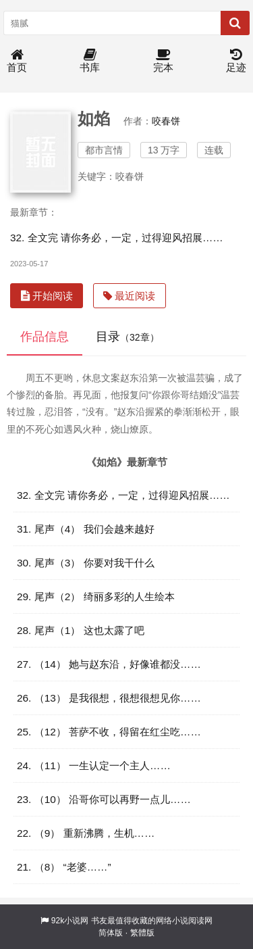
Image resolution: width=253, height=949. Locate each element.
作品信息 (44, 336)
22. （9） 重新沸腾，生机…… (85, 833)
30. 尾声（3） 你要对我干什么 (85, 562)
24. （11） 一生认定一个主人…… (94, 765)
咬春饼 (166, 121)
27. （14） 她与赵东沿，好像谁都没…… (109, 664)
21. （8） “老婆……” (64, 867)
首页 (17, 61)
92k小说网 (69, 920)
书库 (90, 61)
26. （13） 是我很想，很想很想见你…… (109, 698)
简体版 (111, 933)
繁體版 (142, 933)
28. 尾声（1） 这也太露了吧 (80, 630)
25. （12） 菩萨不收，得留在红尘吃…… (109, 731)
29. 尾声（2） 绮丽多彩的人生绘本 (96, 596)
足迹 (236, 61)
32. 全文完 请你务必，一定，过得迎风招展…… (116, 237)
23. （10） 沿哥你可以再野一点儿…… (104, 799)
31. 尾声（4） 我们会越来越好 (85, 529)
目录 (127, 336)
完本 (163, 61)
